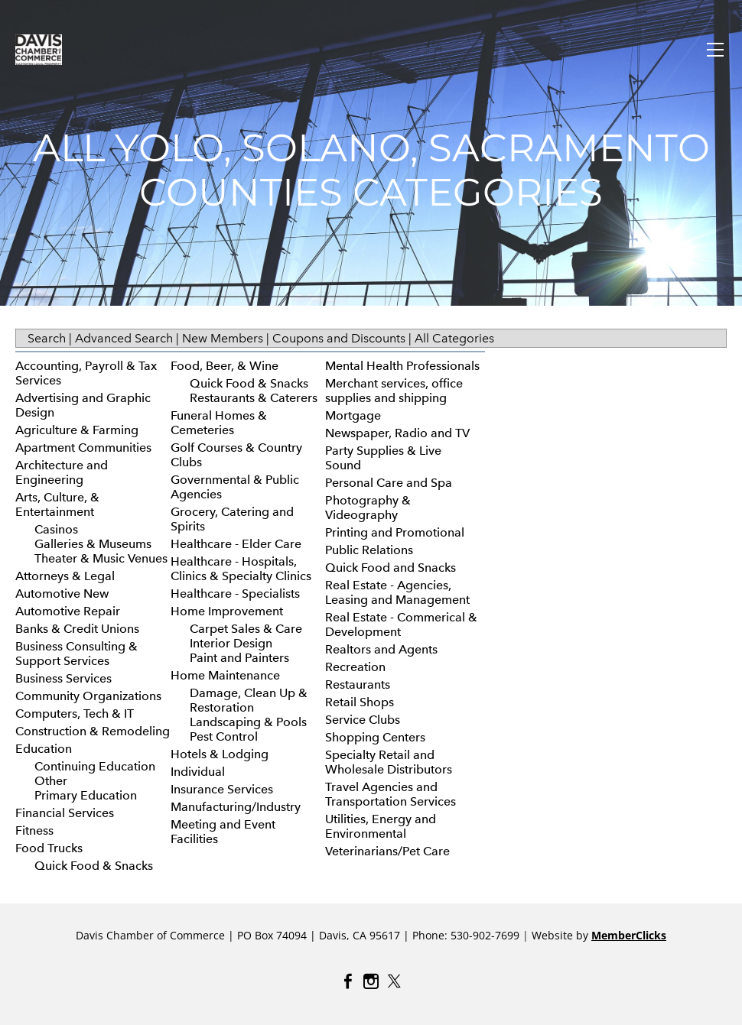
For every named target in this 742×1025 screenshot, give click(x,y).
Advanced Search (124, 338)
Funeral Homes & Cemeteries (219, 422)
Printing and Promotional (394, 532)
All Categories (454, 338)
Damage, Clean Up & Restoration (249, 700)
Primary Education (85, 795)
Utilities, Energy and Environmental (380, 826)
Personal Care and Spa (388, 482)
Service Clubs (362, 719)
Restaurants (357, 684)
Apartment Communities (83, 447)
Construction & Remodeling (92, 731)
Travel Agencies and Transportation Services (390, 794)
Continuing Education (94, 766)
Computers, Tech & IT (74, 713)
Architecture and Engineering (61, 472)
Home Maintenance (225, 675)
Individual (198, 771)
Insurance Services (222, 789)
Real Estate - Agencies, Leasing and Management (397, 592)
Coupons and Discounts (338, 338)
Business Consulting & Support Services (76, 653)
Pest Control (224, 736)
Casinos (56, 529)
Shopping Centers (375, 737)
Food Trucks (49, 848)
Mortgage (353, 415)
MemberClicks (628, 935)
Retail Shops (359, 702)
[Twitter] (394, 981)
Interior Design (231, 643)
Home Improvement (227, 611)
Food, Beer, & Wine (224, 365)
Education (43, 748)
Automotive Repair (67, 611)
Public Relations (369, 550)
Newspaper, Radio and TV (397, 433)
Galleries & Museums (92, 544)
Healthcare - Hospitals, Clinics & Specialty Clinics (241, 568)
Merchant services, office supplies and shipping (394, 390)
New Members (222, 338)
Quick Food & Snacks (93, 865)
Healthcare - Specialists (235, 593)
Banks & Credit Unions (77, 628)
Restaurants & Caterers (253, 398)
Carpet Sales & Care (246, 628)
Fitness (34, 830)
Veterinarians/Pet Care (387, 851)
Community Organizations (88, 696)
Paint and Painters (239, 657)
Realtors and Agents (381, 649)
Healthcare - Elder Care (236, 544)
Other (50, 781)
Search (47, 338)
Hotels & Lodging (219, 754)
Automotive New (62, 593)
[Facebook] (348, 981)
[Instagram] (371, 981)
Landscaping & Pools (248, 722)
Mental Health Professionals (402, 365)
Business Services (63, 678)
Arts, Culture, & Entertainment (57, 504)
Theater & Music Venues (101, 558)
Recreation (355, 667)
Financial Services (64, 813)
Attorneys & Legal (65, 576)
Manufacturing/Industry (236, 807)
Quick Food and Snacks (390, 567)
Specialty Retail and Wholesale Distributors (388, 762)
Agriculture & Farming (76, 430)
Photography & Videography (368, 507)
